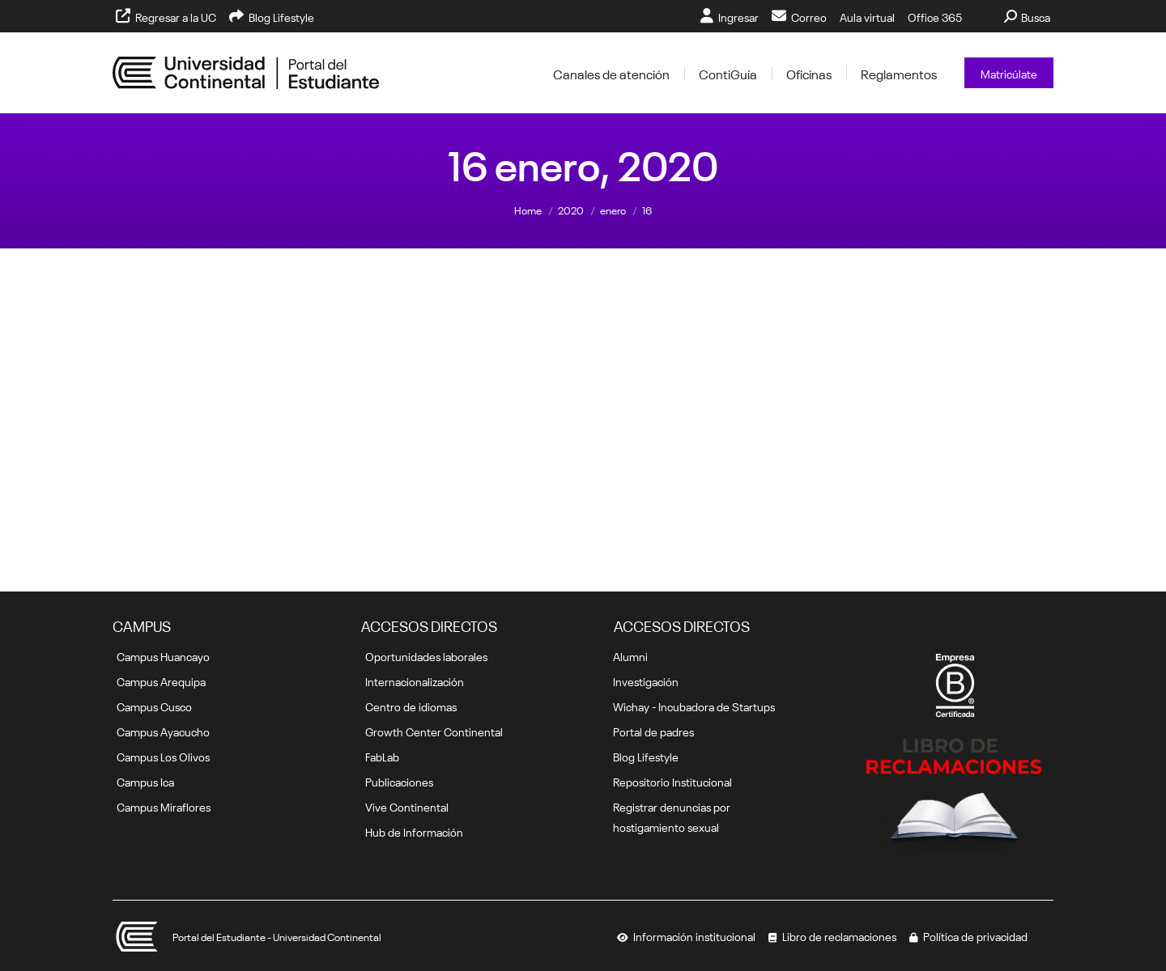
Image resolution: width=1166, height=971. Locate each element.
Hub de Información (414, 831)
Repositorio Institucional (672, 781)
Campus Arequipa (161, 680)
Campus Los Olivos (163, 756)
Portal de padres (653, 731)
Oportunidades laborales (426, 655)
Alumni (630, 655)
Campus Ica (145, 781)
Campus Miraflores (164, 806)
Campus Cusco (154, 706)
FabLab (382, 756)
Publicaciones (399, 781)
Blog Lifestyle (646, 756)
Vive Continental (407, 806)
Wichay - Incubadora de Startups (694, 706)
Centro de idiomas (411, 706)
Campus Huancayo (163, 655)
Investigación (646, 680)
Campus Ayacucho (163, 731)
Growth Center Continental (434, 731)
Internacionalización (414, 680)
